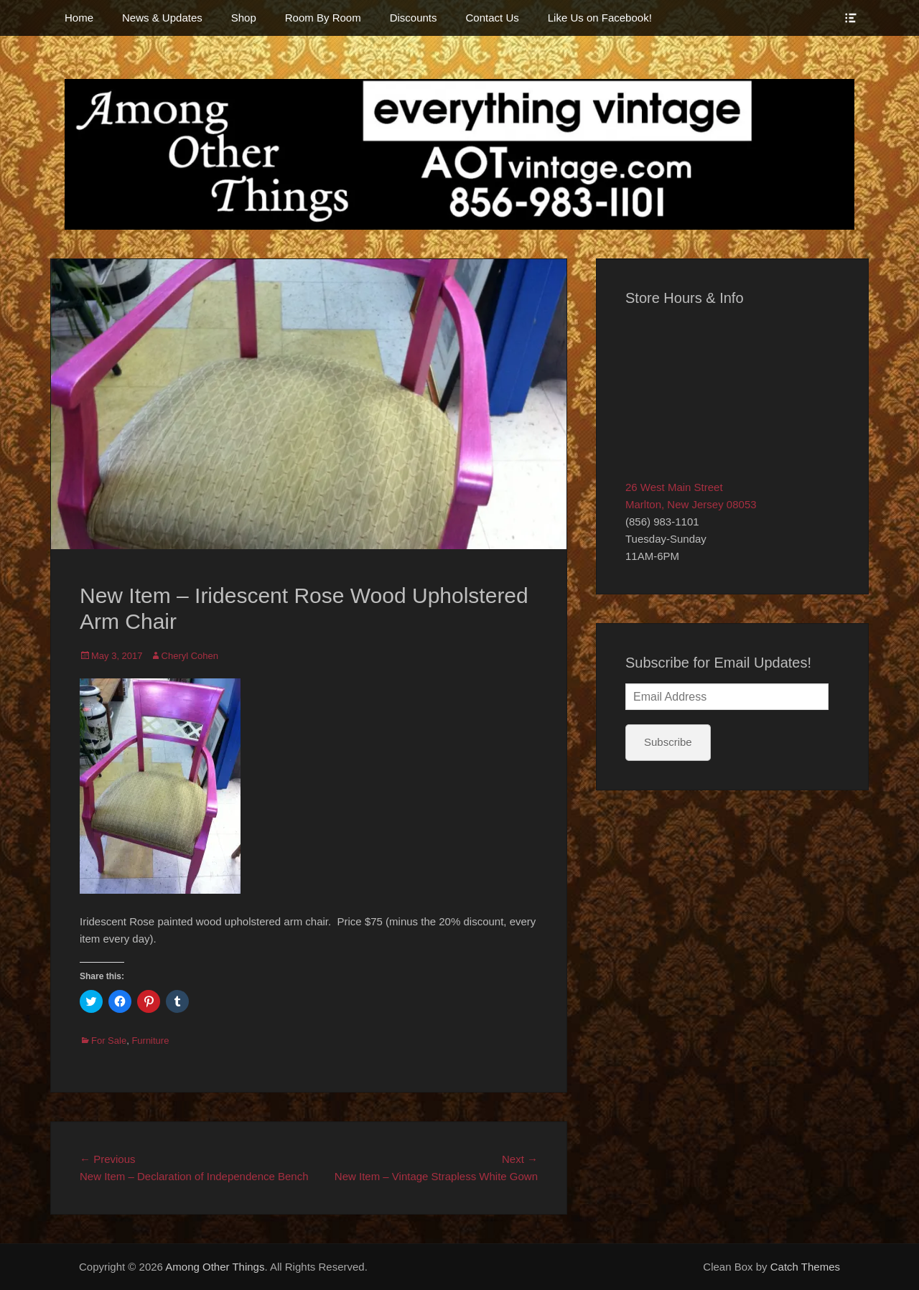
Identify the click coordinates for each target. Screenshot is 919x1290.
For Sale (108, 1040)
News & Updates (162, 17)
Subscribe (668, 742)
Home (79, 17)
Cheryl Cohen (190, 655)
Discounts (413, 17)
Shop (243, 17)
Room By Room (323, 17)
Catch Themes (805, 1267)
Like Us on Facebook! (600, 17)
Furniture (150, 1040)
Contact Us (492, 17)
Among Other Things (214, 1267)
